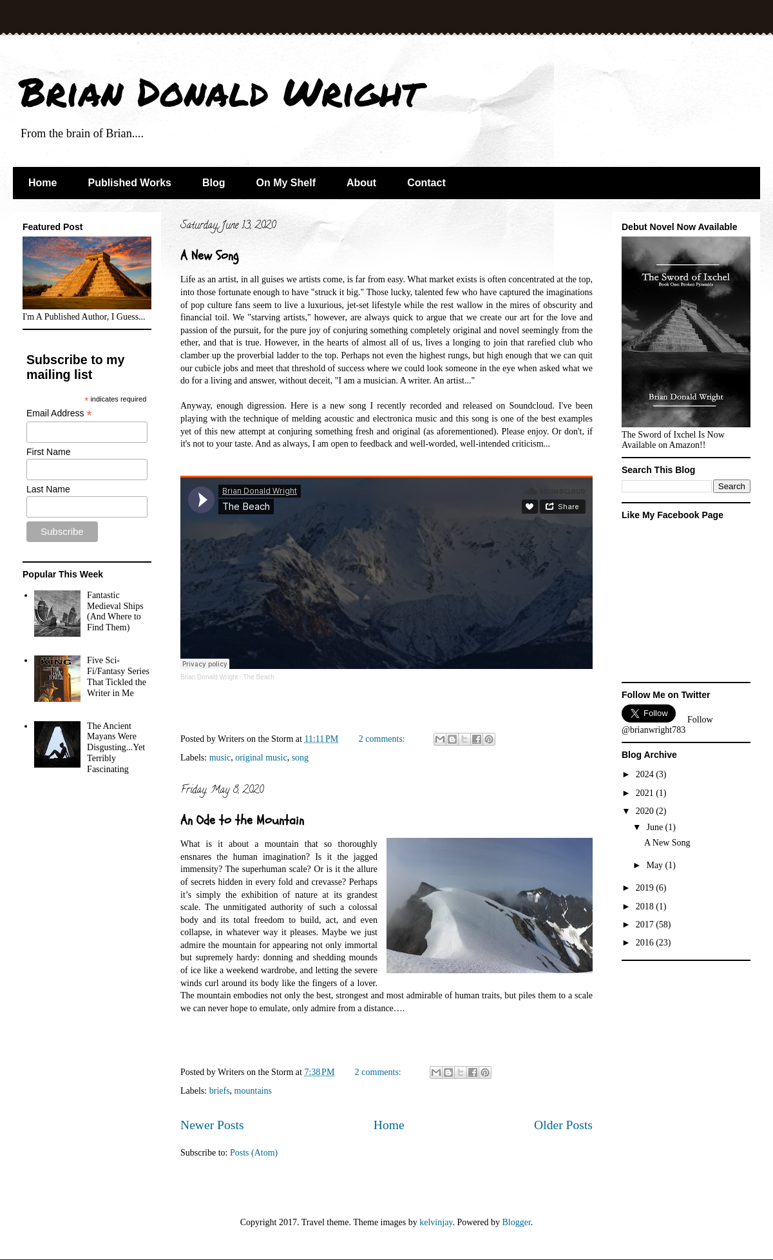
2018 (646, 906)
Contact (426, 182)
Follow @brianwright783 (667, 725)
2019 (646, 888)
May (655, 865)
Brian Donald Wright (220, 91)
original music (261, 757)
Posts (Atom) (254, 1153)
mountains (253, 1091)
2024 (646, 774)
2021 (646, 793)
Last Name (48, 489)
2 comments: (383, 739)
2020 (646, 811)
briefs (219, 1091)
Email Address (59, 413)
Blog (213, 182)
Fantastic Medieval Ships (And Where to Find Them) (115, 611)
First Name (48, 452)
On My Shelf (286, 182)
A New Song (209, 255)
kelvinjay (435, 1222)
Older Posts (563, 1125)
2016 (646, 942)
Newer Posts (212, 1125)
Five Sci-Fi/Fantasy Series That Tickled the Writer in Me (118, 676)
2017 (646, 924)
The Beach (258, 677)
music (220, 757)
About (361, 182)
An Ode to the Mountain (242, 820)
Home (42, 182)
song (300, 757)
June (655, 827)
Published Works (129, 182)
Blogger (516, 1222)
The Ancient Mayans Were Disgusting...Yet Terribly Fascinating (116, 747)
